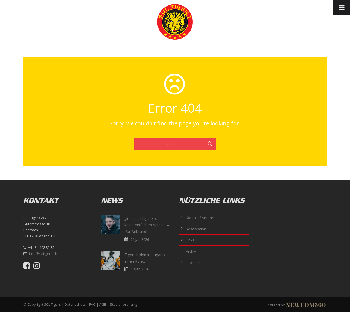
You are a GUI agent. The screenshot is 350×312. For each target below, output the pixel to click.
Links (190, 240)
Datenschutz (75, 304)
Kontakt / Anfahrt (200, 217)
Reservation (196, 228)
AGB (102, 304)
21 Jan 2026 (140, 239)
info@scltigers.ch (43, 253)
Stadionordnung (123, 304)
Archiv (191, 251)
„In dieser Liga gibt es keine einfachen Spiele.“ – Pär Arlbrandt (146, 225)
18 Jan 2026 (140, 269)
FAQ (92, 304)
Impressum (195, 262)
